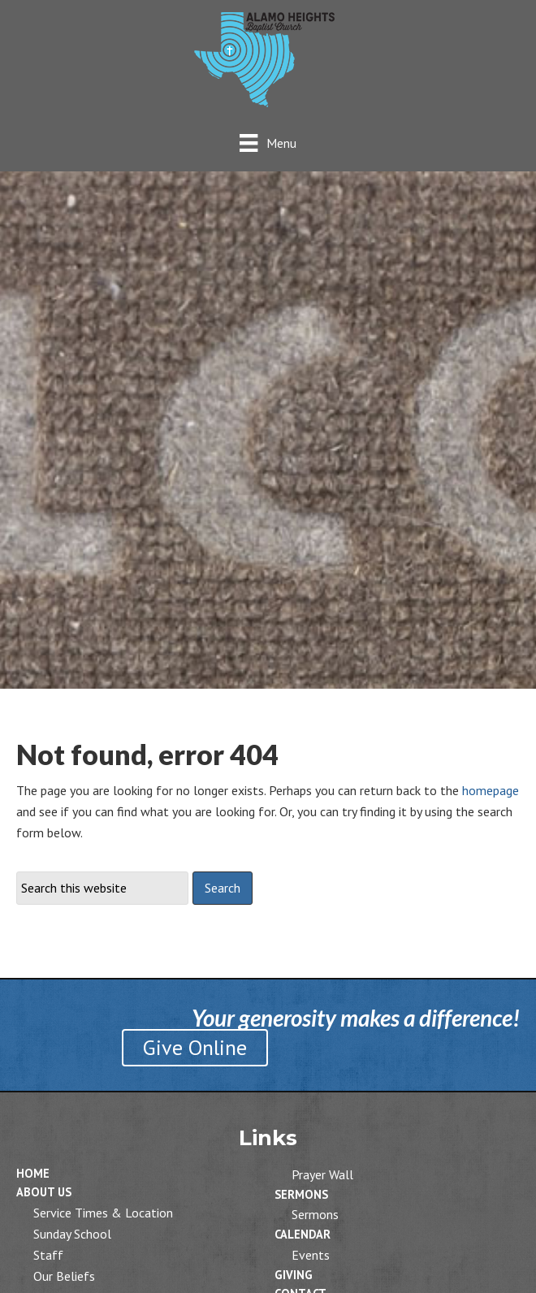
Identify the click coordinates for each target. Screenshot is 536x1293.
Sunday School (72, 1234)
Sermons (301, 1194)
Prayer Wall (322, 1174)
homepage (490, 790)
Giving (293, 1274)
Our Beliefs (64, 1276)
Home (33, 1173)
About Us (43, 1192)
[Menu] (267, 142)
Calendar (302, 1234)
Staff (48, 1255)
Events (311, 1255)
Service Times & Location (103, 1212)
